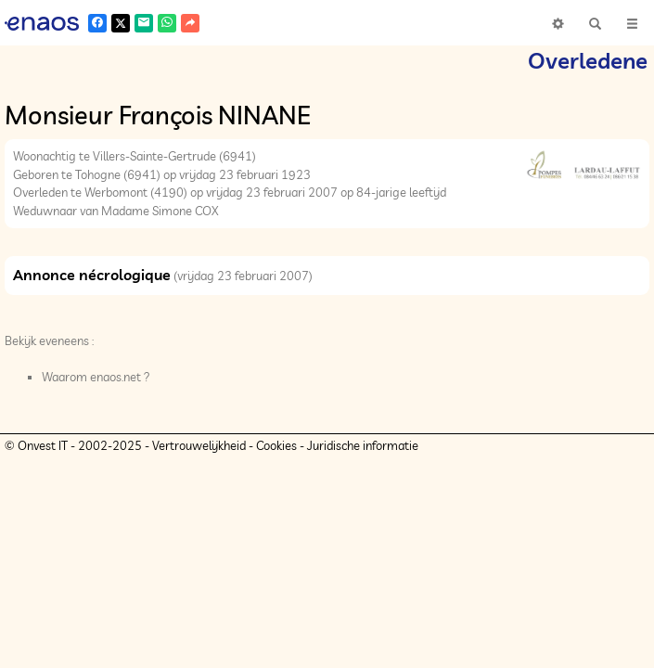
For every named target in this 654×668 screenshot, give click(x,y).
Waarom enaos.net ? (96, 376)
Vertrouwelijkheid (199, 445)
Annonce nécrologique (92, 274)
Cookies (276, 445)
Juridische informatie (362, 445)
